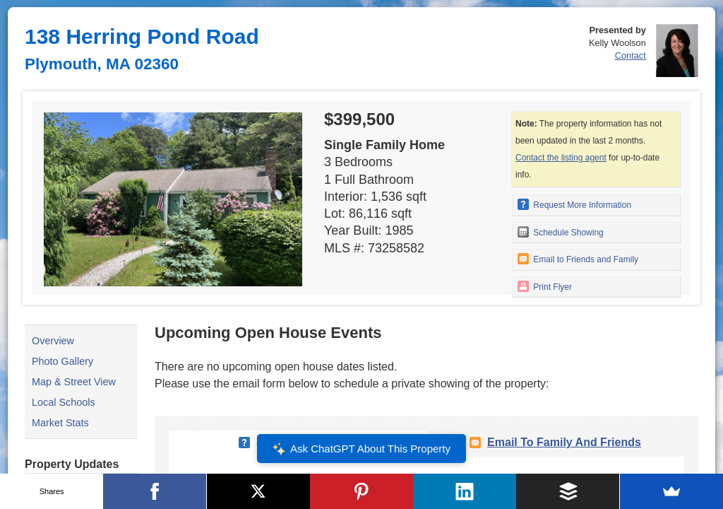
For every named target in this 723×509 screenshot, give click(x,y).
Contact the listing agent (561, 158)
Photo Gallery (62, 361)
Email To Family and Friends (564, 442)
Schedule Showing (561, 232)
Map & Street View (74, 381)
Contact (630, 55)
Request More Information (574, 204)
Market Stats (60, 422)
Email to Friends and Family (578, 258)
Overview (53, 340)
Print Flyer (545, 286)
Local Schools (63, 402)
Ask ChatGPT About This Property (361, 449)
